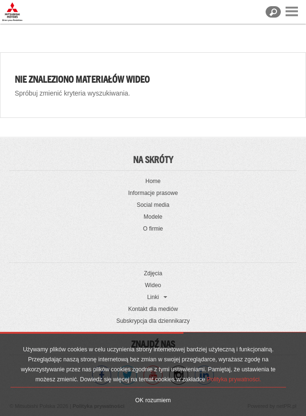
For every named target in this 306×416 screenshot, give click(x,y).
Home (153, 181)
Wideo (153, 285)
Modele (152, 216)
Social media (153, 205)
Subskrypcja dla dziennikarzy (153, 321)
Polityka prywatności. (234, 379)
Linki (153, 297)
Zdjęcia (153, 273)
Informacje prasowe (153, 193)
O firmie (153, 228)
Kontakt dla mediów (153, 309)
